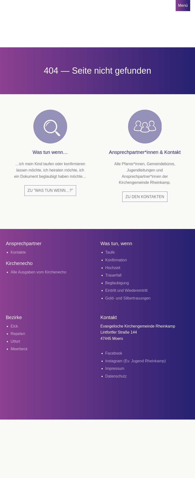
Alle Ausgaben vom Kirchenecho (38, 272)
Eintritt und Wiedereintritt (126, 290)
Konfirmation (116, 260)
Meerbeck (19, 349)
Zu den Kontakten (144, 197)
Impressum (114, 368)
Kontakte (18, 252)
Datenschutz (116, 376)
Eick (14, 326)
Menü (183, 5)
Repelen (18, 334)
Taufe (110, 252)
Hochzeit (112, 268)
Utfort (15, 341)
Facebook (113, 353)
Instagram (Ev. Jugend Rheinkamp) (135, 361)
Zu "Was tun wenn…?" (50, 190)
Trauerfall (113, 275)
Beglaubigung (117, 283)
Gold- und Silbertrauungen (128, 298)
